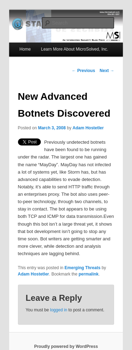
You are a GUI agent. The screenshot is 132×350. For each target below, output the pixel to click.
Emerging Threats (82, 267)
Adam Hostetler (88, 127)
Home (25, 49)
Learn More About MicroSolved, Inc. (74, 49)
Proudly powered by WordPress (66, 346)
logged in (58, 309)
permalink (88, 274)
